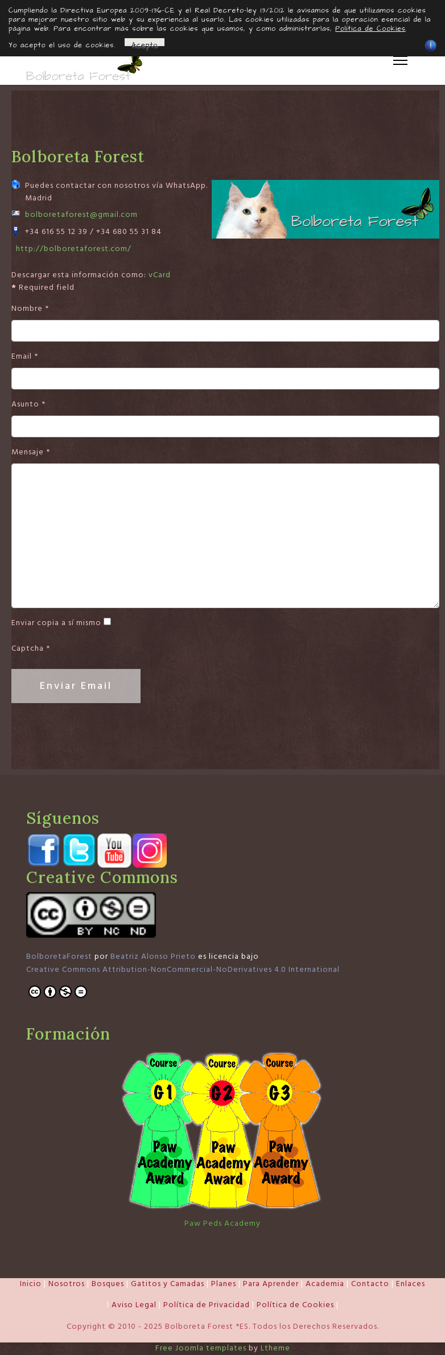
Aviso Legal (134, 1305)
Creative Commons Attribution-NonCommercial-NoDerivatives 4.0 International (183, 969)
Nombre (30, 309)
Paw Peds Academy (222, 1223)
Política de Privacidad (206, 1305)
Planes (223, 1284)
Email (24, 356)
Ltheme (275, 1348)
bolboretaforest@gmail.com (81, 214)
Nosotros (66, 1284)
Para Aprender (271, 1284)
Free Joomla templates (200, 1348)
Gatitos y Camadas (167, 1284)
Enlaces (410, 1284)
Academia (325, 1284)
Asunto (28, 404)
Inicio (31, 1284)
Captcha (30, 649)
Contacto (370, 1284)
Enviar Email (76, 686)
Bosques (108, 1284)
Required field (43, 287)
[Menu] (400, 60)
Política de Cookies (295, 1305)
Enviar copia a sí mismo (56, 623)
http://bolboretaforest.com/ (73, 248)
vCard (160, 275)
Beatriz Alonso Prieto (153, 957)
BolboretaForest (59, 957)
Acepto (144, 43)
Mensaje (30, 452)
